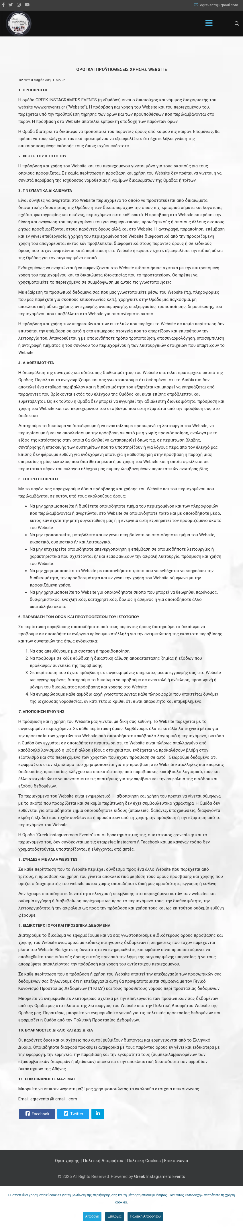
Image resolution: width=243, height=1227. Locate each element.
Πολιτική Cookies (144, 1160)
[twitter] (11, 4)
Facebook (36, 1113)
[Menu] (209, 23)
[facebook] (3, 4)
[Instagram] (19, 4)
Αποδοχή (92, 1217)
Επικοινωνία (176, 1160)
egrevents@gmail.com (219, 5)
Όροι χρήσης (67, 1160)
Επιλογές (114, 1217)
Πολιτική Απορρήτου (103, 1160)
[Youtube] (27, 4)
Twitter (72, 1113)
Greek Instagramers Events (159, 1176)
